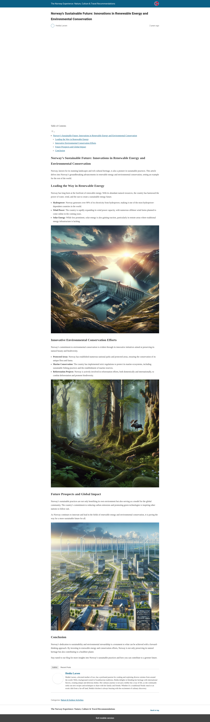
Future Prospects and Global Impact (70, 147)
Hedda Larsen (72, 673)
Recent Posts (66, 667)
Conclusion (60, 150)
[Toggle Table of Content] (53, 132)
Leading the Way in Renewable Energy (72, 139)
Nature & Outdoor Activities (72, 700)
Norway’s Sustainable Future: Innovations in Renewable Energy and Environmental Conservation (95, 135)
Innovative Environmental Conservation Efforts (75, 143)
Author (54, 667)
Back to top (154, 710)
